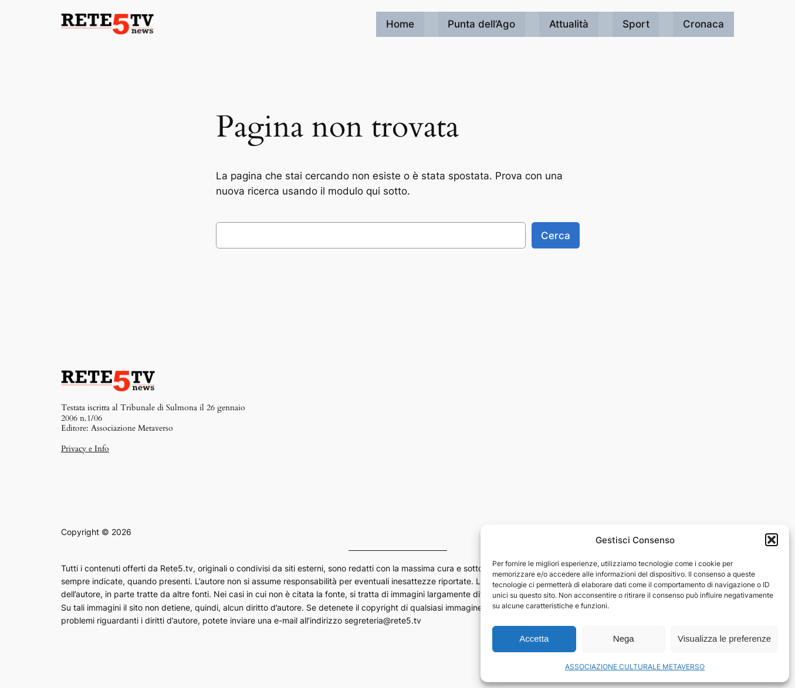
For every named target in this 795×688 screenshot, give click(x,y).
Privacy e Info (85, 448)
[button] (771, 540)
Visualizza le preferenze (724, 638)
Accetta (534, 638)
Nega (623, 638)
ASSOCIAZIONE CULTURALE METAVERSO (635, 666)
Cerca (555, 235)
